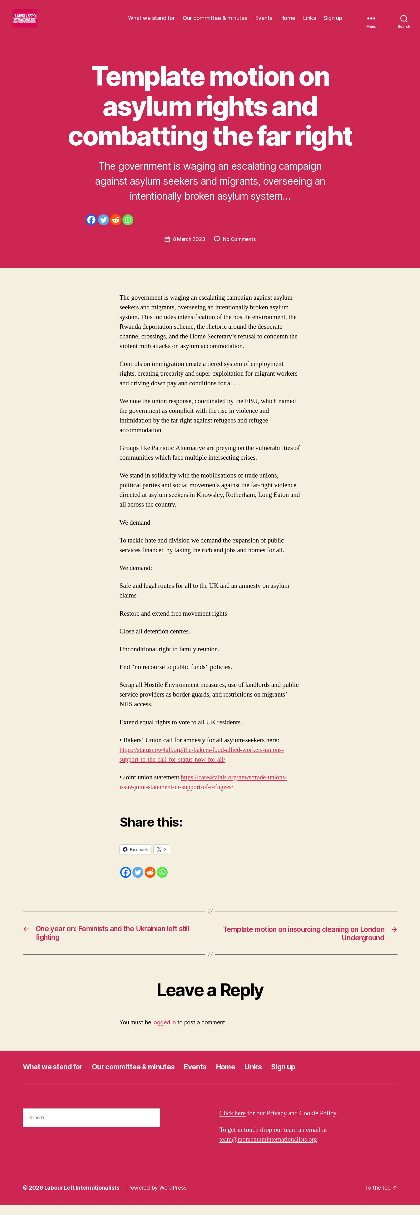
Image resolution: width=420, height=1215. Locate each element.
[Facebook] (91, 229)
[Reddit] (115, 229)
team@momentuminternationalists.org (270, 1149)
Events (264, 22)
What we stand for (151, 22)
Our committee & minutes (215, 22)
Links (309, 22)
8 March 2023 (189, 248)
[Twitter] (103, 229)
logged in (164, 1032)
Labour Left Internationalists (82, 1197)
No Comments (239, 248)
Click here (233, 1123)
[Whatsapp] (127, 229)
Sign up (333, 22)
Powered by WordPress (157, 1197)
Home (287, 22)
